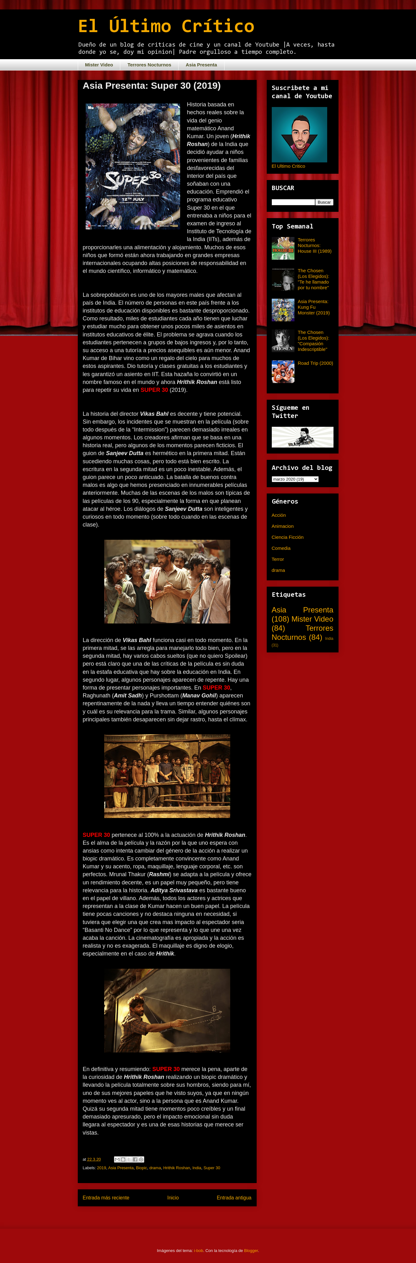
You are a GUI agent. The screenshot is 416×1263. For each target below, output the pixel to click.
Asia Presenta (201, 64)
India (196, 1167)
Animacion (283, 526)
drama (155, 1167)
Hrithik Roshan (176, 1167)
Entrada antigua (234, 1197)
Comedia (281, 548)
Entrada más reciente (106, 1197)
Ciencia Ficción (288, 537)
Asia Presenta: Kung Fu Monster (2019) (314, 307)
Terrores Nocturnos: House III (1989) (315, 245)
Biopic (141, 1167)
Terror (278, 559)
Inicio (173, 1197)
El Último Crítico (166, 27)
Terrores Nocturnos (149, 64)
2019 (101, 1167)
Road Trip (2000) (315, 363)
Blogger (251, 1250)
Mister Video (99, 64)
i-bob (198, 1250)
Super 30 (211, 1167)
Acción (279, 515)
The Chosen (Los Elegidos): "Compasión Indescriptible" (313, 341)
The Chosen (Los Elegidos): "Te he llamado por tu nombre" (313, 279)
